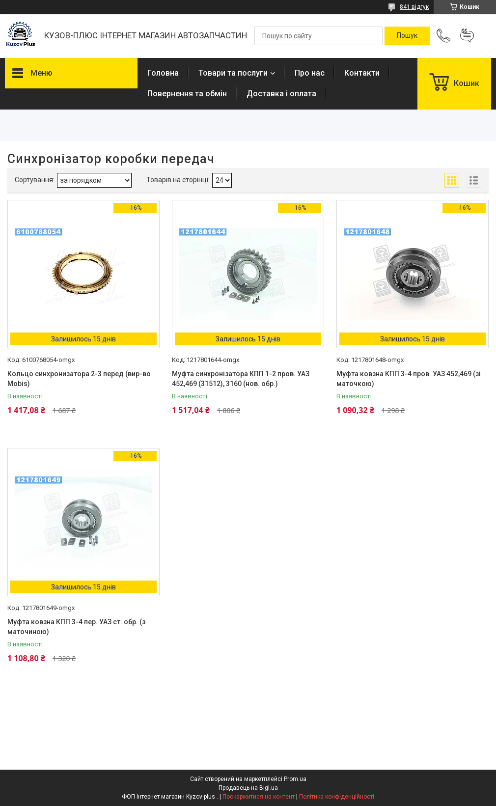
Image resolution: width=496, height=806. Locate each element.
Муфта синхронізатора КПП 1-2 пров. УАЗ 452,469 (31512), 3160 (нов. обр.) (240, 379)
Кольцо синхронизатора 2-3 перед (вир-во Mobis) (79, 379)
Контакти (362, 73)
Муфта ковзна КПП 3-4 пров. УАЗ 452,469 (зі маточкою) (408, 379)
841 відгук (414, 6)
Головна (163, 73)
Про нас (310, 73)
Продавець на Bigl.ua (248, 787)
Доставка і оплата (281, 93)
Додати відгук (467, 36)
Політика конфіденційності (336, 796)
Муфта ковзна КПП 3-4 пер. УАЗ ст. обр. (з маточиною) (76, 627)
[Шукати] (407, 36)
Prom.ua (295, 779)
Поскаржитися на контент (258, 796)
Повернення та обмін (187, 93)
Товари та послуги (233, 73)
